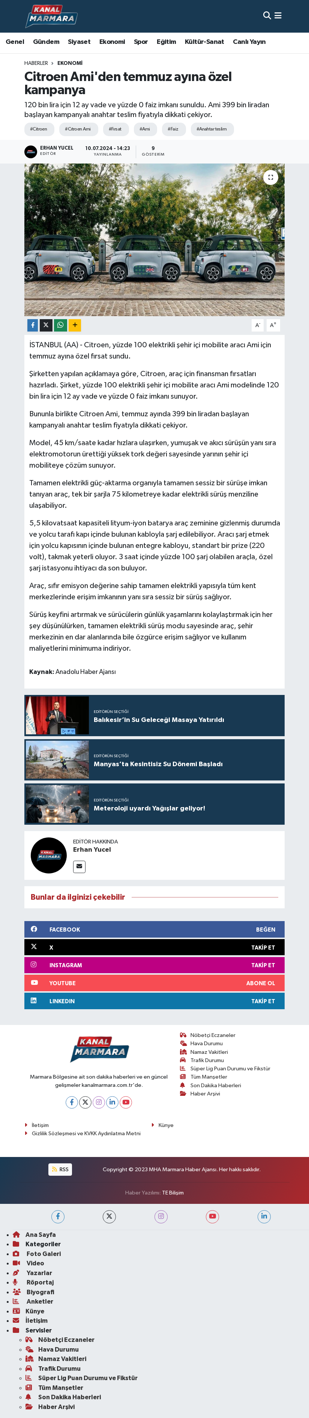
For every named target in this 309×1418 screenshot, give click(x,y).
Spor (141, 42)
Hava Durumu (201, 1043)
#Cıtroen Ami (77, 129)
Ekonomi (112, 42)
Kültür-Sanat (204, 42)
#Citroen (38, 129)
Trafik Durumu (202, 1060)
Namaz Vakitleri (204, 1052)
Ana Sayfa (34, 1235)
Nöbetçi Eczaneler (208, 1035)
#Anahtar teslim (211, 129)
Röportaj (33, 1282)
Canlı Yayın (249, 42)
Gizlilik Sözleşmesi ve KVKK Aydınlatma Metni (82, 1133)
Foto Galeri (37, 1254)
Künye (162, 1125)
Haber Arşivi (200, 1094)
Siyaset (79, 42)
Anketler (33, 1301)
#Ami (145, 129)
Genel (15, 42)
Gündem (46, 42)
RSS (60, 1169)
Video (28, 1263)
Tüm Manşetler (204, 1077)
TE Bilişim (173, 1193)
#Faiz (173, 129)
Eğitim (166, 42)
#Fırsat (115, 129)
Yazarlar (32, 1273)
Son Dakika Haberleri (211, 1085)
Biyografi (33, 1292)
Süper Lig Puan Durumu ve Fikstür (225, 1068)
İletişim (36, 1125)
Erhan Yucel (92, 849)
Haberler (36, 63)
